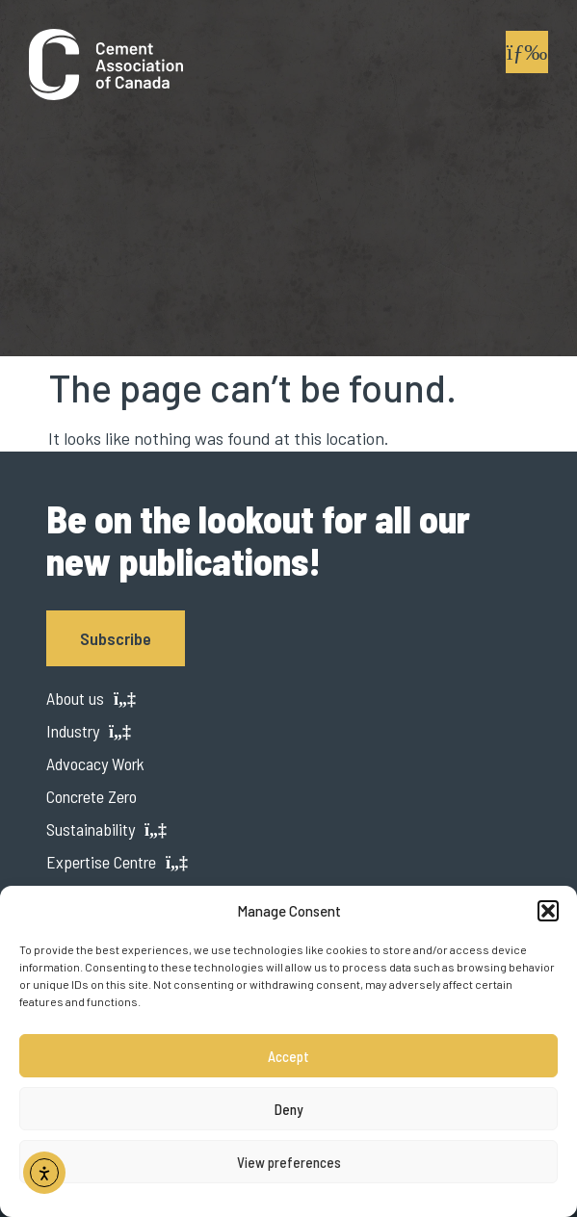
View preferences (289, 1162)
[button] (548, 910)
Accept (288, 1056)
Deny (288, 1109)
